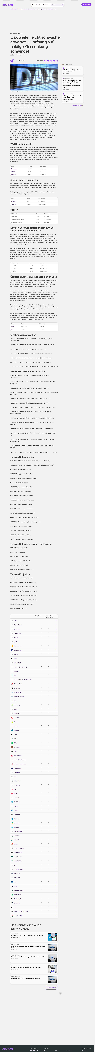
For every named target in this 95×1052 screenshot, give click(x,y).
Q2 (15, 907)
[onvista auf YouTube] (34, 1051)
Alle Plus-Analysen (77, 105)
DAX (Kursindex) (18, 831)
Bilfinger (16, 722)
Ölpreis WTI (17, 713)
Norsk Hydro (17, 781)
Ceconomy (17, 814)
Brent (12, 326)
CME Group (17, 802)
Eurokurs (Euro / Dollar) (20, 667)
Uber (15, 734)
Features (45, 5)
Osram (16, 844)
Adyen (16, 743)
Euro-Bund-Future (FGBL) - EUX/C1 (24, 679)
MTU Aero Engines (19, 696)
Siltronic (16, 730)
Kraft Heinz (17, 726)
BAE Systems (17, 755)
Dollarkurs (17, 772)
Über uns (84, 1051)
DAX (15, 620)
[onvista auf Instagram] (37, 1051)
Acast (15, 886)
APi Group (17, 873)
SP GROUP (17, 903)
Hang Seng (13, 204)
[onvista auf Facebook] (31, 1051)
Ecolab (16, 810)
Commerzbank (18, 646)
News (20, 9)
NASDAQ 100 (17, 663)
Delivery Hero (17, 684)
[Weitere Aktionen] (56, 620)
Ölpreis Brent (17, 625)
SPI (15, 865)
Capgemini (17, 819)
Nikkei (16, 654)
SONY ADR (17, 878)
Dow (15, 789)
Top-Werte (69, 1051)
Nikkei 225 (13, 201)
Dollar (56, 1051)
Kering (15, 806)
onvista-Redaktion (20, 61)
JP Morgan (17, 747)
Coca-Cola (17, 688)
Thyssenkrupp (18, 692)
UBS (15, 751)
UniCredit (16, 717)
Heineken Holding (19, 890)
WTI (12, 329)
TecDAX (16, 671)
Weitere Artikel (51, 987)
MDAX (16, 642)
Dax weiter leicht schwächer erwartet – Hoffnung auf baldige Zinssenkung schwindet (39, 9)
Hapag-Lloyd (17, 768)
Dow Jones (13, 169)
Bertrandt (16, 797)
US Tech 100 (17, 633)
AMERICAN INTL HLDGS (21, 911)
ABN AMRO (17, 823)
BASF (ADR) (17, 899)
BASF (15, 658)
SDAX (15, 709)
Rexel (15, 882)
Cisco (15, 701)
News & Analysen (13, 9)
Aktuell (38, 5)
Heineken (16, 835)
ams (15, 738)
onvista (12, 55)
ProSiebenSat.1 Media (20, 764)
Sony (15, 776)
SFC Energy (17, 705)
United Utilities (18, 856)
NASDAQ (16, 840)
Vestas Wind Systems (20, 760)
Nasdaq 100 (14, 174)
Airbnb (16, 793)
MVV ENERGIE (18, 861)
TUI (15, 675)
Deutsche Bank (18, 650)
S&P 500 (13, 171)
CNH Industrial (18, 852)
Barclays (16, 827)
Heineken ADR (18, 916)
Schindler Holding (19, 848)
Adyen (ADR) (17, 894)
